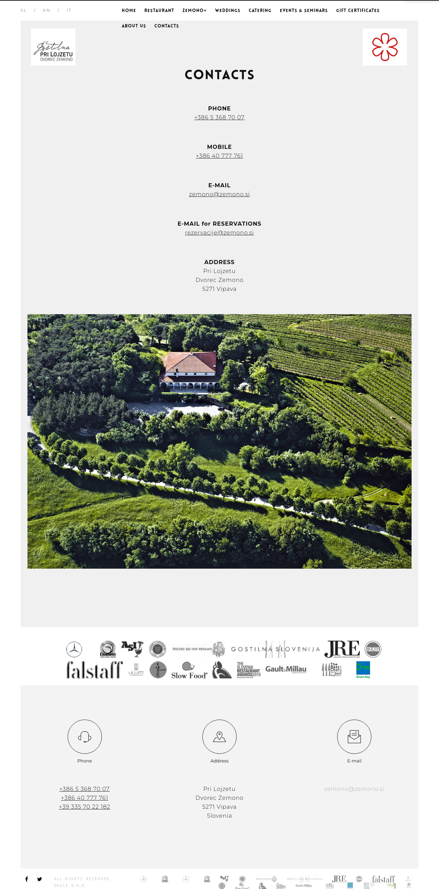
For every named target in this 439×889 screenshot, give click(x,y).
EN (47, 10)
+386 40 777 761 (219, 156)
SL (24, 10)
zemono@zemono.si (219, 194)
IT (69, 10)
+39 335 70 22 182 (84, 807)
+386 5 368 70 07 (219, 117)
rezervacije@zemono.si (219, 232)
